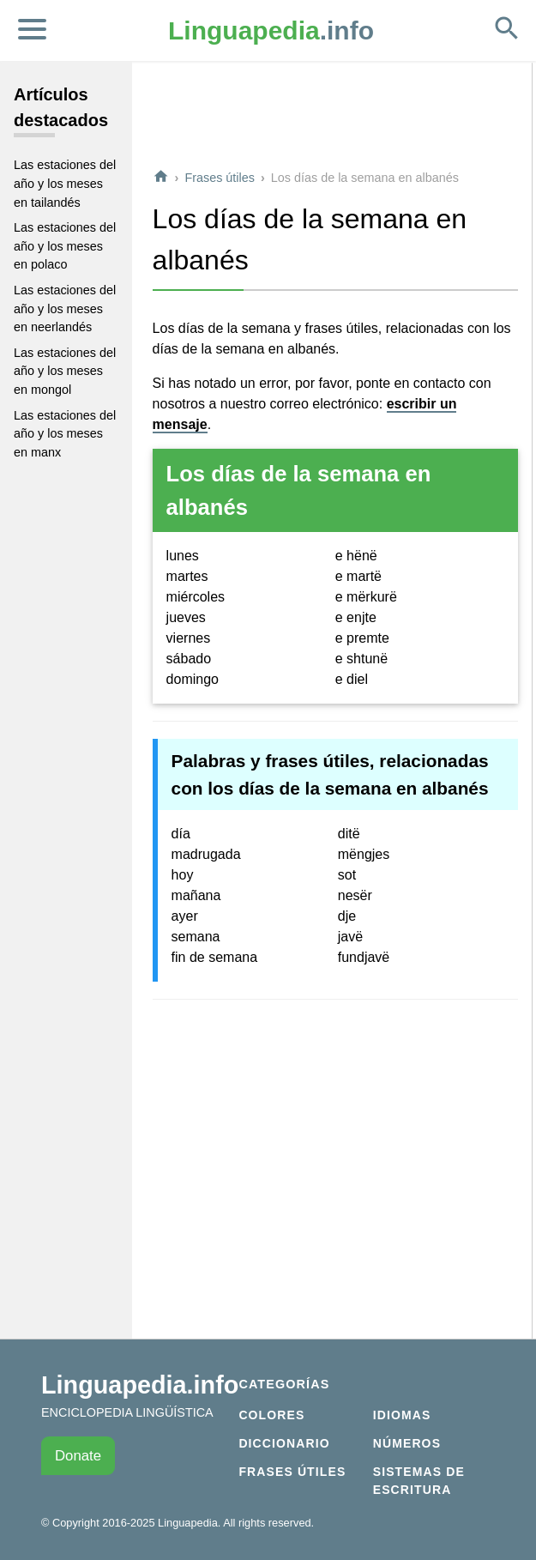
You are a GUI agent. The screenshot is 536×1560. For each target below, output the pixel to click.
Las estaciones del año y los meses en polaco (65, 246)
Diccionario (283, 1443)
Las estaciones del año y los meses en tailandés (65, 183)
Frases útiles (219, 177)
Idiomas (402, 1415)
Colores (271, 1415)
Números (407, 1443)
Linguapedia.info (139, 1385)
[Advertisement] (335, 115)
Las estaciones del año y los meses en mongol (65, 371)
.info (271, 30)
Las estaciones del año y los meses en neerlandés (65, 308)
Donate (78, 1456)
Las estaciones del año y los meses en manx (65, 433)
